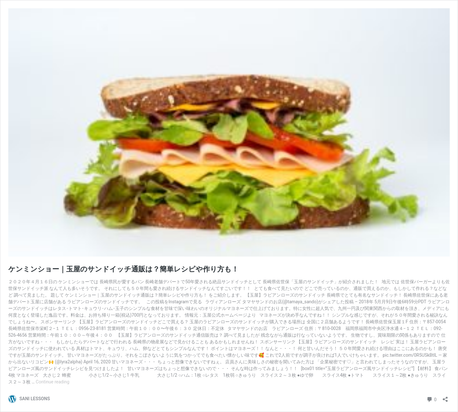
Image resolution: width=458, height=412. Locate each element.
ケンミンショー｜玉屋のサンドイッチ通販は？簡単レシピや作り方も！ (123, 269)
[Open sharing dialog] (445, 397)
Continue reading (52, 381)
